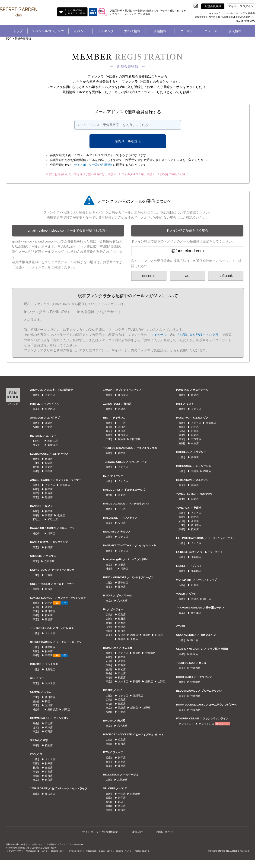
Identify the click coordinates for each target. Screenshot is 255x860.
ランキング (106, 31)
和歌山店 (53, 440)
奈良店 (122, 431)
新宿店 (136, 681)
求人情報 (234, 31)
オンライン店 (206, 723)
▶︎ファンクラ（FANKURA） (47, 312)
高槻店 (195, 457)
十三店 (122, 423)
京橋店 (122, 408)
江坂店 (49, 423)
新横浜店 (53, 445)
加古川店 (50, 793)
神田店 (49, 547)
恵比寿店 (50, 408)
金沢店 (49, 607)
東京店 (49, 779)
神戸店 (49, 489)
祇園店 (61, 515)
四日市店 (50, 611)
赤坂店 (134, 634)
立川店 (49, 705)
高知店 (49, 467)
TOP (8, 38)
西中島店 (50, 647)
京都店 (49, 471)
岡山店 (49, 723)
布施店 (207, 471)
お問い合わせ (164, 832)
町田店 (49, 731)
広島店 (122, 614)
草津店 (49, 727)
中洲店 (49, 426)
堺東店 (195, 395)
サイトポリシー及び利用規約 (93, 165)
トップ (18, 31)
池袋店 (49, 497)
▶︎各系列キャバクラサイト (99, 312)
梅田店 (49, 458)
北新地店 (65, 485)
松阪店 (49, 463)
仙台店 (49, 493)
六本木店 (49, 561)
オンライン (222, 723)
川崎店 (51, 533)
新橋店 (49, 619)
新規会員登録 (212, 6)
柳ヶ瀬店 (196, 612)
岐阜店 (122, 586)
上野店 (122, 564)
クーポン (186, 31)
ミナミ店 (50, 395)
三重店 (49, 575)
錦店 (47, 701)
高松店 (122, 426)
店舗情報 (159, 31)
